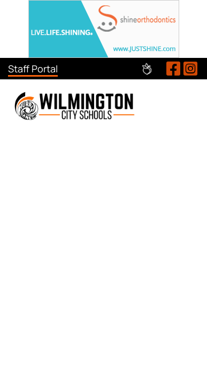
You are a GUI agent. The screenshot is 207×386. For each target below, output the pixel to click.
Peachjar (147, 69)
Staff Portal (33, 68)
